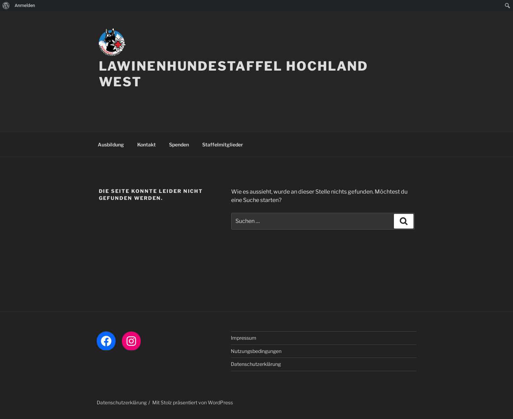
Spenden (179, 144)
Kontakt (146, 144)
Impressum (243, 338)
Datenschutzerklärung (256, 364)
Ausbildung (111, 144)
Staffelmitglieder (222, 144)
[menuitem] (6, 5)
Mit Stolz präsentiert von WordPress (192, 402)
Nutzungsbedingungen (256, 351)
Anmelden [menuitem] (25, 5)
